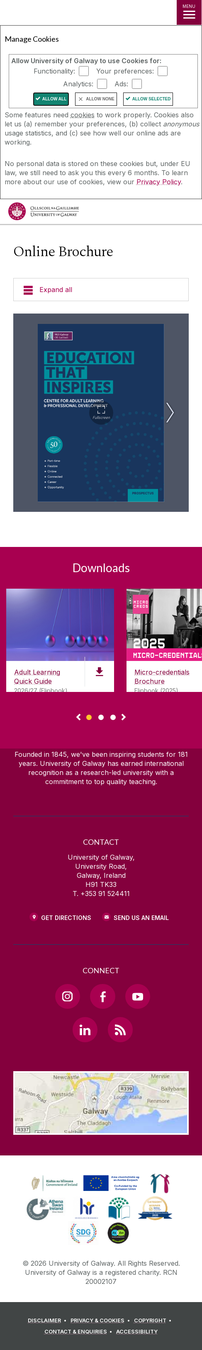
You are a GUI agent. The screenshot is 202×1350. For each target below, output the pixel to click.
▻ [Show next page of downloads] (123, 717)
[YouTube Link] (137, 996)
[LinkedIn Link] (85, 1029)
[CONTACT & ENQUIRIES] (79, 1331)
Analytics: (78, 84)
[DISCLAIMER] (48, 1320)
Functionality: (54, 71)
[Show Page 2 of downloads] (101, 716)
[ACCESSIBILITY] (137, 1331)
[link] (84, 1183)
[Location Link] (101, 1128)
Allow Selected (151, 99)
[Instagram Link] (67, 996)
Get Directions (66, 917)
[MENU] (189, 12)
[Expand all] (101, 289)
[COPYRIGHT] (154, 1320)
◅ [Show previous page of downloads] (78, 717)
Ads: (121, 84)
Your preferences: (125, 71)
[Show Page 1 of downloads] (89, 716)
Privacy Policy (158, 182)
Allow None (100, 99)
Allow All (54, 99)
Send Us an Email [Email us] (141, 917)
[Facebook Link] (102, 996)
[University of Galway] (43, 213)
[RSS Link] (120, 1029)
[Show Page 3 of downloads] (113, 716)
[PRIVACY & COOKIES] (101, 1320)
